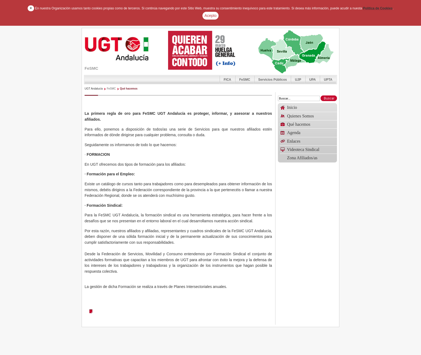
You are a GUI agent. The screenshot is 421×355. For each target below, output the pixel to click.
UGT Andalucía (94, 88)
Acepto (211, 15)
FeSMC (244, 80)
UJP (298, 80)
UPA (312, 80)
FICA (227, 80)
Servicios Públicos (272, 80)
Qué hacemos (129, 88)
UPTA (328, 80)
